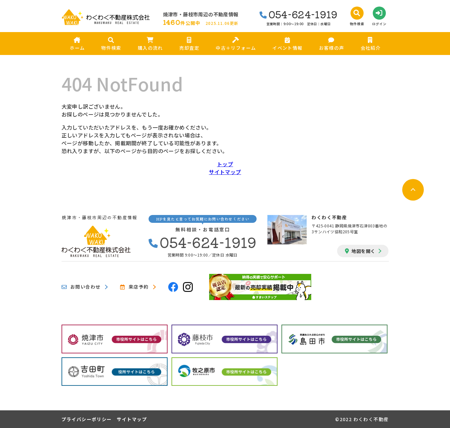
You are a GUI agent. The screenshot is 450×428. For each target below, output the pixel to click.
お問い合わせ (81, 287)
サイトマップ (225, 172)
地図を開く (360, 251)
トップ (225, 164)
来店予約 (134, 287)
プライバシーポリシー (87, 419)
